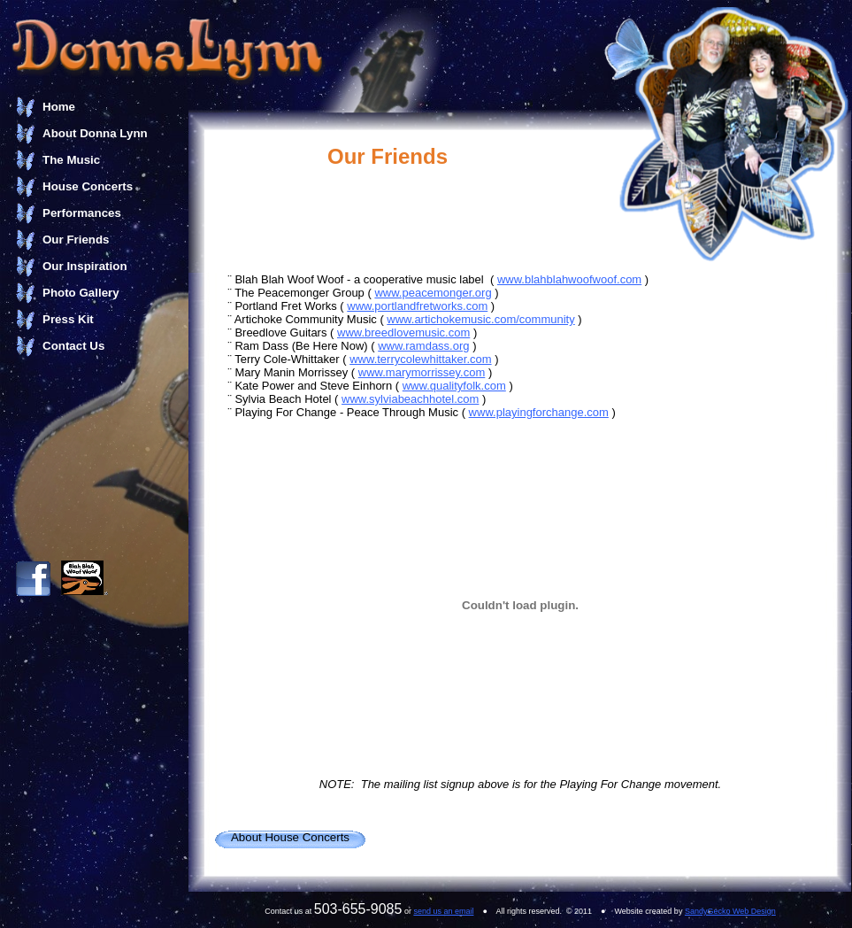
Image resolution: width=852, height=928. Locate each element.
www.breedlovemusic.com (403, 332)
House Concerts (87, 186)
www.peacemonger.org (432, 292)
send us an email (443, 911)
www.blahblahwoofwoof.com (569, 279)
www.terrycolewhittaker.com (420, 359)
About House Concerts (290, 837)
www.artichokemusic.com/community (480, 319)
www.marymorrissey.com (422, 372)
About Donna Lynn (95, 133)
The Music (71, 159)
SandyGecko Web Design (730, 911)
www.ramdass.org (423, 345)
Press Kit (68, 319)
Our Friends (76, 239)
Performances (81, 213)
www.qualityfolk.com (454, 385)
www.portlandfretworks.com (417, 306)
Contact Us (73, 345)
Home (58, 106)
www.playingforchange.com (539, 412)
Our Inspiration (84, 266)
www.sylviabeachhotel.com (410, 399)
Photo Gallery (80, 292)
